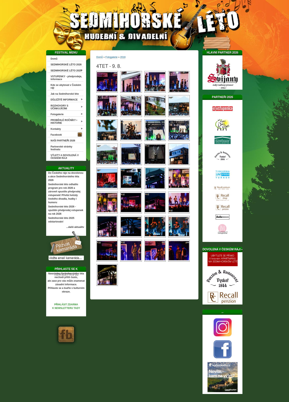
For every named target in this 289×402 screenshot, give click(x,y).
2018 (123, 57)
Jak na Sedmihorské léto (65, 93)
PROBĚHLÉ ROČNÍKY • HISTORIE (64, 121)
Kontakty (56, 129)
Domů (54, 58)
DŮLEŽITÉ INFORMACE (64, 99)
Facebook (56, 134)
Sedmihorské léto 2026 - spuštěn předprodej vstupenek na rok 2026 (65, 210)
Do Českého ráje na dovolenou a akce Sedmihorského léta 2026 (65, 177)
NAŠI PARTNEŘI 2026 (63, 140)
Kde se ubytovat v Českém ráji (66, 86)
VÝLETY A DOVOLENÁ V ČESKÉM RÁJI (65, 156)
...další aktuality (75, 227)
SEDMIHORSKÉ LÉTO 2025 (66, 70)
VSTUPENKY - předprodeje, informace (66, 78)
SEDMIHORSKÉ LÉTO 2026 (66, 64)
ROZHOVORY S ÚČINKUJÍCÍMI (59, 107)
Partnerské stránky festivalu (61, 148)
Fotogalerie (57, 114)
